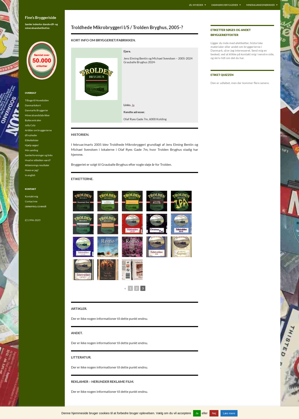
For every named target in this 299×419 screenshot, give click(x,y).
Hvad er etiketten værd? (38, 160)
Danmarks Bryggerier (224, 5)
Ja (133, 105)
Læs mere (229, 413)
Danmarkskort (33, 105)
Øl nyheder (196, 5)
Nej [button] (214, 413)
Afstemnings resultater (37, 165)
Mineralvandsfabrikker (260, 5)
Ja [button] (197, 413)
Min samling (31, 150)
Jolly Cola (30, 125)
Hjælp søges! (32, 145)
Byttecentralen (33, 120)
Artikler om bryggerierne (38, 130)
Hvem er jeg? (32, 170)
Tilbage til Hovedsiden (37, 100)
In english (30, 175)
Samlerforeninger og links (39, 155)
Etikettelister (32, 140)
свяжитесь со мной (35, 206)
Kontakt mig (31, 196)
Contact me (31, 201)
